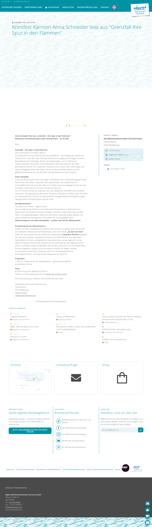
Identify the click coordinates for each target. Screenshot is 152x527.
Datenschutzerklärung (25, 469)
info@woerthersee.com (13, 507)
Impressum (10, 469)
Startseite (6, 1)
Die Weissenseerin (43, 301)
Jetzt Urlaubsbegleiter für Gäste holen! (30, 431)
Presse (117, 469)
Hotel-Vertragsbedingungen (74, 469)
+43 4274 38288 (14, 502)
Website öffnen (112, 159)
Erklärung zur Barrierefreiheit (48, 469)
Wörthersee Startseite (22, 1)
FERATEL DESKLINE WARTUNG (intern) (100, 469)
